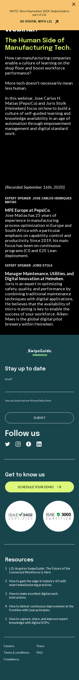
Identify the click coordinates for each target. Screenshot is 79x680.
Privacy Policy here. (41, 400)
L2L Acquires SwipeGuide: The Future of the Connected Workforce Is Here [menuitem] (39, 570)
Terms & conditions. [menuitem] (17, 652)
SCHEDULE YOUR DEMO (36, 487)
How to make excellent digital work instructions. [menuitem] (33, 595)
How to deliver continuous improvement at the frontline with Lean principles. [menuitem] (41, 608)
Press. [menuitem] (41, 646)
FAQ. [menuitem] (40, 652)
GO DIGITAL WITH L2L (39, 22)
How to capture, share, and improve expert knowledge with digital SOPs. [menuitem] (38, 620)
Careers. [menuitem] (9, 646)
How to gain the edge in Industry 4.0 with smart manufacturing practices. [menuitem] (37, 583)
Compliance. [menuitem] (12, 659)
